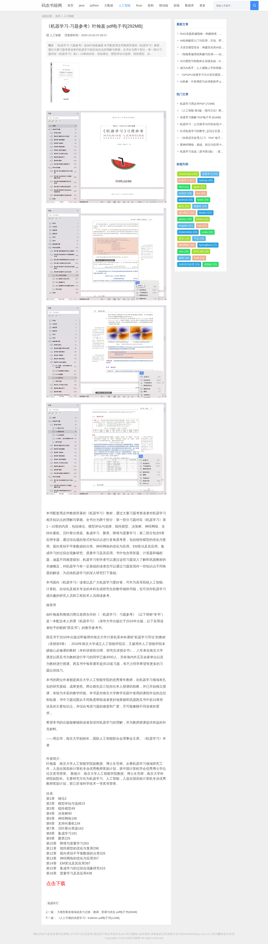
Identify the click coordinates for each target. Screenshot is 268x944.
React (202, 219)
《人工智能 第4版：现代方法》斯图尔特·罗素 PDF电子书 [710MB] (221, 110)
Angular (186, 225)
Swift (199, 257)
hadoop (206, 180)
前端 (176, 5)
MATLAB (201, 251)
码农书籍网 (52, 5)
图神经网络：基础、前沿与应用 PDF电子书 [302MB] (212, 144)
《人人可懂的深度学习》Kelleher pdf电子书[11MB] (88, 917)
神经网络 (186, 244)
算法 (184, 238)
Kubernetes (188, 232)
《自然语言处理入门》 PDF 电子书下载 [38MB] (209, 137)
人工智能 (124, 5)
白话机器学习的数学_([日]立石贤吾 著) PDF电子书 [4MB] (215, 131)
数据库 (189, 5)
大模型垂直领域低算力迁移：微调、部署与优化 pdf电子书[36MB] (97, 912)
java (81, 5)
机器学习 (53, 903)
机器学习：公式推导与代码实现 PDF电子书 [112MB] (212, 124)
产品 (199, 238)
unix (184, 251)
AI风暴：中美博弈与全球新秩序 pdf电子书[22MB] (210, 81)
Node (203, 199)
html (184, 186)
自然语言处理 (189, 264)
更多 (202, 5)
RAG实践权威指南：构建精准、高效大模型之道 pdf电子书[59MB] (220, 33)
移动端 (163, 5)
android (186, 199)
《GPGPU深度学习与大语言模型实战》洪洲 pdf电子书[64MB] (218, 74)
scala (207, 232)
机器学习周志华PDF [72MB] (197, 103)
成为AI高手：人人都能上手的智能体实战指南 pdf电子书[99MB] (218, 67)
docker (205, 212)
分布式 (185, 193)
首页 (70, 5)
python (94, 5)
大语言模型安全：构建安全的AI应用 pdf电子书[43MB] (213, 47)
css (201, 193)
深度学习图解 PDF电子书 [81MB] (200, 117)
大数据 (108, 5)
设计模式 (186, 212)
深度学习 (210, 173)
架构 (151, 5)
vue (202, 225)
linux (139, 5)
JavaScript (188, 173)
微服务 (200, 206)
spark (199, 186)
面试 (184, 206)
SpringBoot (208, 244)
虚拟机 (210, 264)
